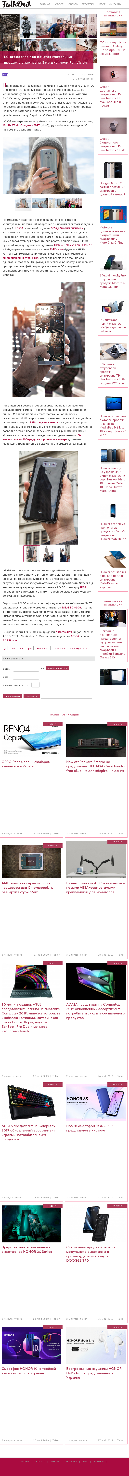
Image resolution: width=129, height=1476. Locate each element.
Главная (45, 4)
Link (70, 676)
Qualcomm (59, 648)
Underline (50, 676)
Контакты (115, 4)
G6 (5, 648)
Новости (59, 4)
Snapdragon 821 (78, 648)
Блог (102, 4)
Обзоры (73, 4)
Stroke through (54, 676)
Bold (42, 676)
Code (66, 676)
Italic (46, 676)
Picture (74, 676)
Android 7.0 (43, 648)
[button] (23, 165)
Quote (62, 676)
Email (6, 677)
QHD (13, 648)
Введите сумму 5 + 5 (15, 685)
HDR (21, 648)
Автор (6, 668)
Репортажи (89, 4)
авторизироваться (57, 668)
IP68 (30, 648)
